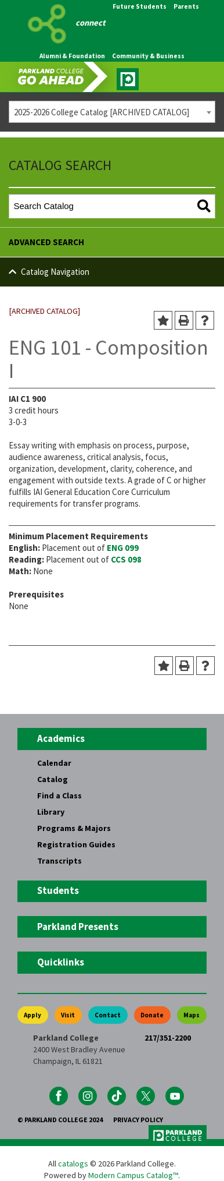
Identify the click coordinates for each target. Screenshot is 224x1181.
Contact (108, 1015)
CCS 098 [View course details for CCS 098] (126, 559)
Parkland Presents (77, 926)
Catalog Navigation (55, 271)
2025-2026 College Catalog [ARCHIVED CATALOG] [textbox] (101, 112)
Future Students (140, 6)
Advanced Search (46, 241)
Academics (61, 738)
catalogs (73, 1163)
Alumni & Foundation (72, 56)
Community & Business (148, 56)
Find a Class (59, 795)
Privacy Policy (138, 1119)
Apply (32, 1015)
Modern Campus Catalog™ (133, 1175)
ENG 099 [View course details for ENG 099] (123, 547)
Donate (152, 1015)
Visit (68, 1015)
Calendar (54, 763)
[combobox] (112, 112)
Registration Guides (76, 844)
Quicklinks (60, 962)
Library (50, 812)
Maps (191, 1015)
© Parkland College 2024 (60, 1119)
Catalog (52, 779)
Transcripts (59, 860)
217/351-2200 (167, 1038)
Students (58, 890)
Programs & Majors (74, 828)
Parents (186, 6)
